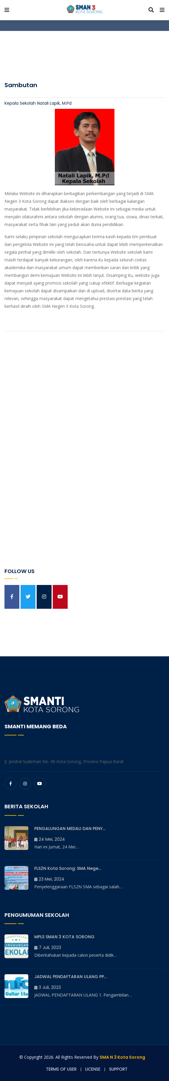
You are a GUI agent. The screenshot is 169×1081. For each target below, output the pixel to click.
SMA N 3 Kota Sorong (122, 1057)
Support (118, 1069)
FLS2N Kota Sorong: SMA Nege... (67, 868)
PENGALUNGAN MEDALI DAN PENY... (69, 828)
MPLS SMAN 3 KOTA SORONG (64, 937)
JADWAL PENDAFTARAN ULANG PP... (70, 977)
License (92, 1069)
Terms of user (61, 1069)
